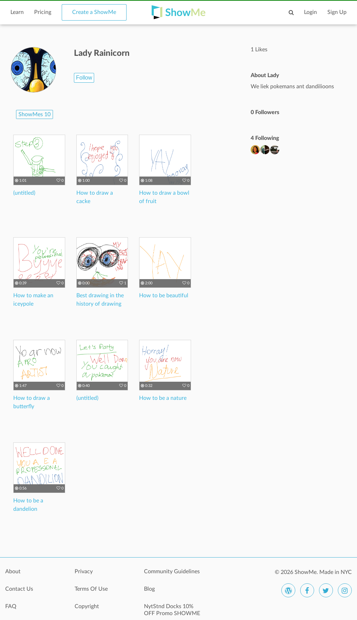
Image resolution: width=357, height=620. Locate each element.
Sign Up (337, 12)
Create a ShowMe (94, 12)
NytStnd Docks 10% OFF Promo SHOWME (172, 610)
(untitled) (24, 193)
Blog (149, 589)
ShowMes (34, 114)
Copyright (87, 606)
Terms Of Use (91, 589)
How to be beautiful (163, 295)
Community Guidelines (172, 571)
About (13, 571)
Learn (17, 12)
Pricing (42, 12)
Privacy (84, 571)
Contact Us (19, 589)
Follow (84, 78)
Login (310, 12)
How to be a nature (163, 398)
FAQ (10, 606)
